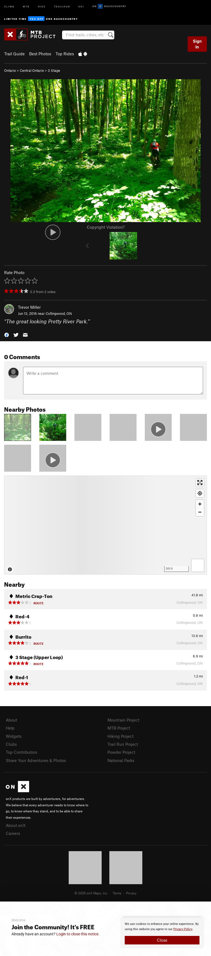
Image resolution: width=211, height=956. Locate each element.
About (11, 719)
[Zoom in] (200, 504)
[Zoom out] (200, 512)
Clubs (11, 744)
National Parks (120, 760)
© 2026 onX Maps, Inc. (91, 893)
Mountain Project (123, 719)
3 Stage (54, 70)
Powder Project (121, 752)
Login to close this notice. (77, 934)
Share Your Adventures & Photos (36, 760)
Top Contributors (21, 752)
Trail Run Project (122, 744)
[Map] (105, 525)
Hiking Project (120, 736)
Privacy (131, 893)
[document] (162, 932)
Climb (9, 6)
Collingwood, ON (59, 313)
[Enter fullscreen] (200, 483)
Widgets (13, 736)
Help (10, 727)
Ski (81, 6)
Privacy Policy (182, 929)
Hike (42, 6)
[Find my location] (200, 493)
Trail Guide (14, 53)
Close (162, 940)
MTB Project (118, 727)
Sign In (197, 44)
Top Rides (64, 53)
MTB (26, 6)
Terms (117, 893)
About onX (16, 825)
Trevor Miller (29, 307)
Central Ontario (32, 70)
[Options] (197, 565)
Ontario (10, 70)
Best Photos (40, 53)
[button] (6, 334)
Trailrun (62, 6)
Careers (13, 833)
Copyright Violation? (105, 227)
